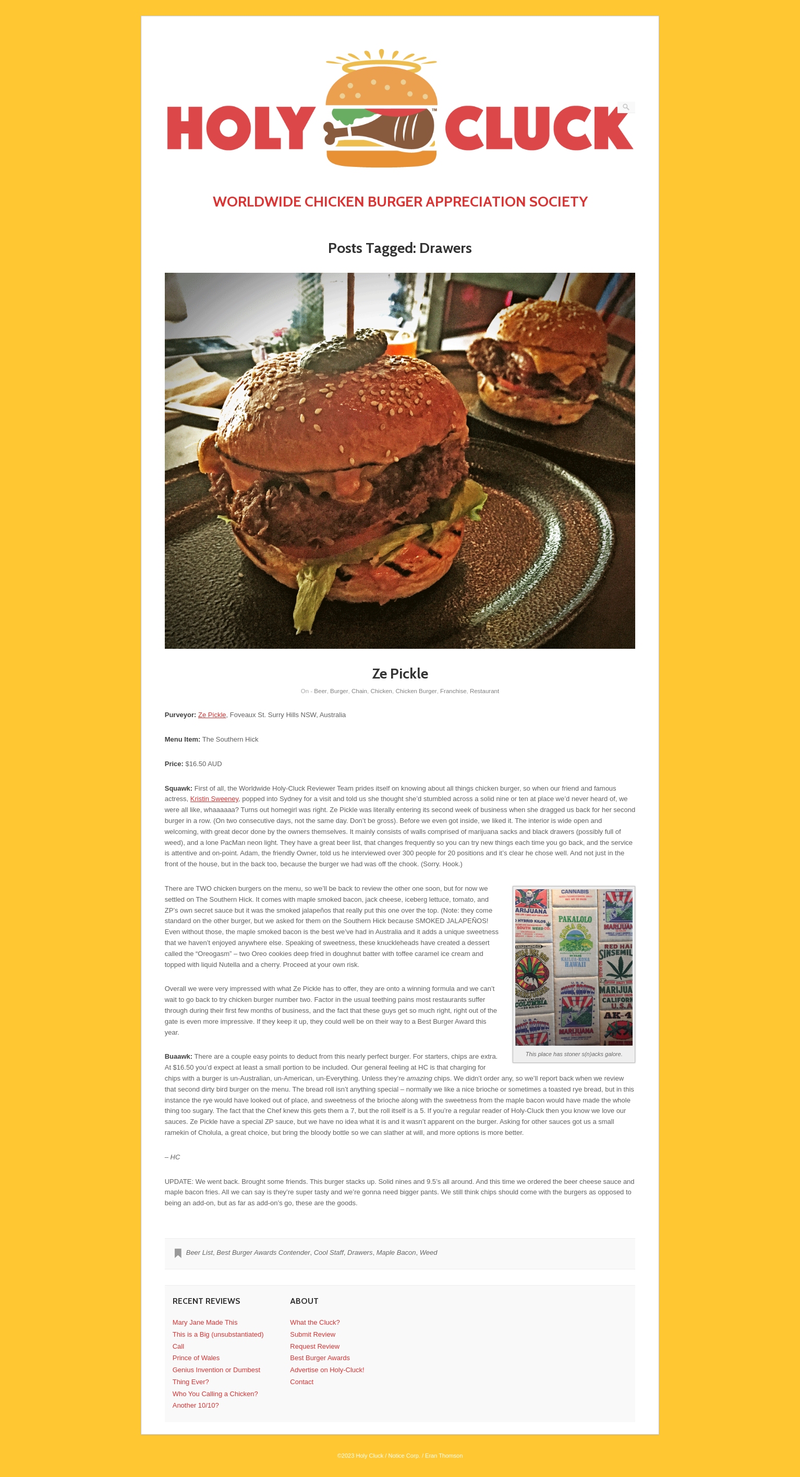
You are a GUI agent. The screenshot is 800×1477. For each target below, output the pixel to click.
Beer (320, 691)
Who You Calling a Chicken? (215, 1394)
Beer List (199, 1252)
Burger (339, 691)
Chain (359, 691)
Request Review (315, 1346)
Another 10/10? (196, 1405)
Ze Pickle (400, 673)
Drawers (359, 1252)
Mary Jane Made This (205, 1322)
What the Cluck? (315, 1322)
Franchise (453, 691)
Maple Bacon (396, 1252)
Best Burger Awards (320, 1358)
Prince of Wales (196, 1358)
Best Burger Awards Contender (263, 1252)
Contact (301, 1382)
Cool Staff (329, 1252)
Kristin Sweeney (214, 799)
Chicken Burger (416, 691)
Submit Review (312, 1334)
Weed (429, 1252)
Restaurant (484, 691)
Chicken (381, 691)
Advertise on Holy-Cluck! (327, 1370)
